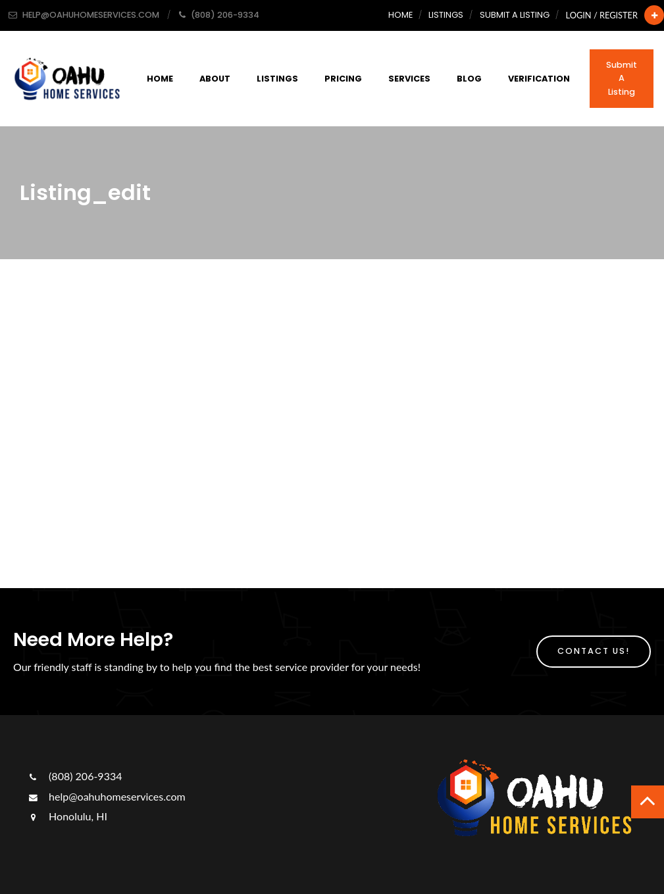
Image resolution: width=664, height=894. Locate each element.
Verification (539, 78)
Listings (445, 14)
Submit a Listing (514, 14)
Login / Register (602, 15)
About (214, 78)
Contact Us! (593, 651)
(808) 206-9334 (74, 776)
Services (409, 78)
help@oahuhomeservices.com (106, 796)
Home (400, 14)
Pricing (343, 78)
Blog (469, 78)
